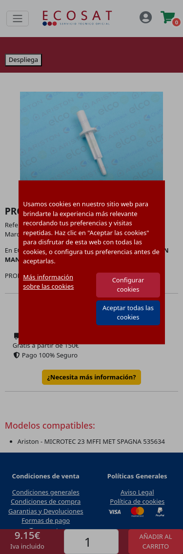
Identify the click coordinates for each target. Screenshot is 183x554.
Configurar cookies (128, 285)
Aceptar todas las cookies (128, 312)
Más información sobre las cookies (48, 282)
